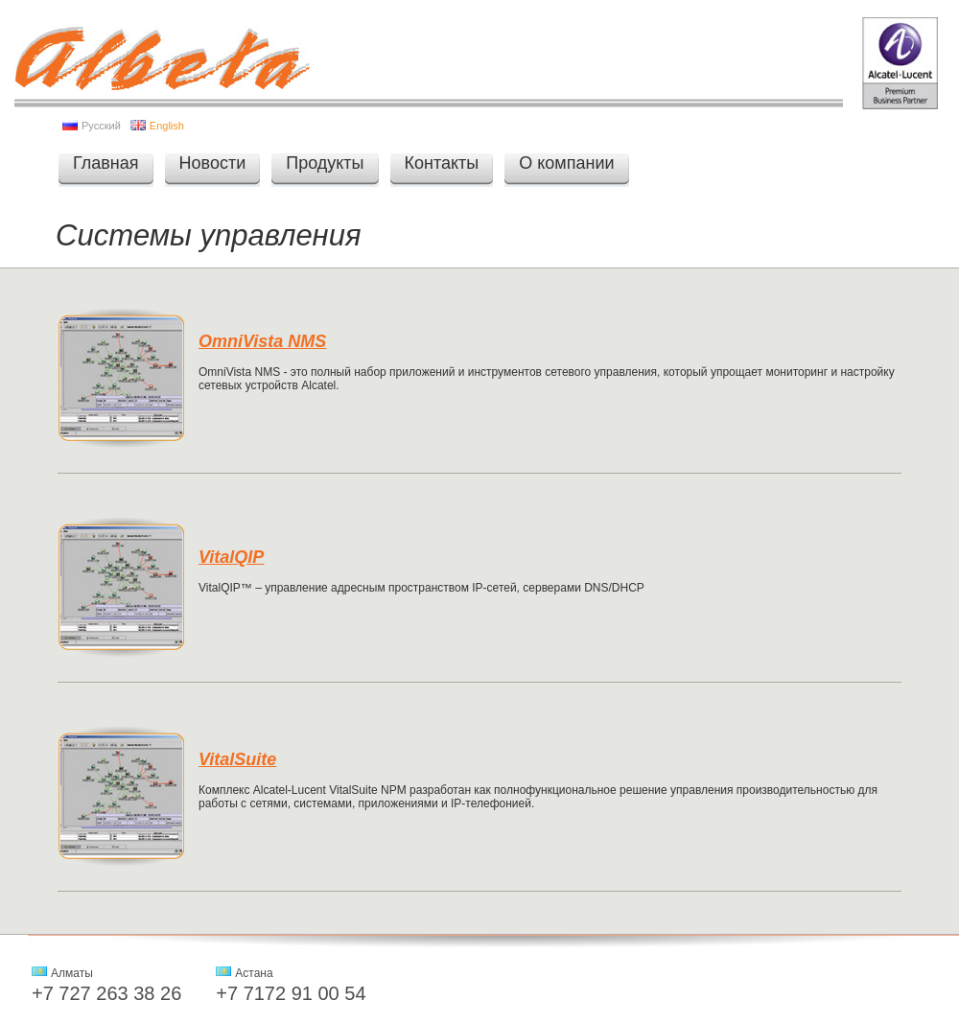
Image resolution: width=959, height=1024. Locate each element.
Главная (106, 163)
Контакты (442, 163)
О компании (566, 163)
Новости (212, 163)
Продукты (324, 163)
